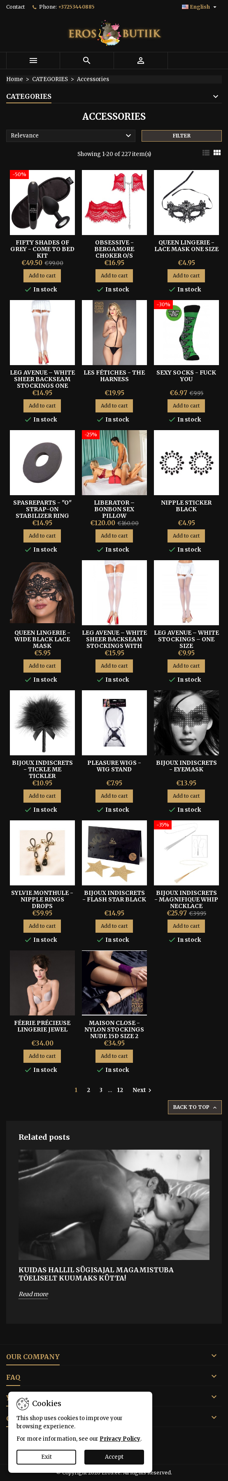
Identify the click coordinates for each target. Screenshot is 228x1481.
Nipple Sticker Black (186, 506)
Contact (15, 7)
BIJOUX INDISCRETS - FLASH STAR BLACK (114, 896)
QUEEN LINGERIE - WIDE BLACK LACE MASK (42, 639)
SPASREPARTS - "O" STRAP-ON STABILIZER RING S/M (42, 512)
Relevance (72, 136)
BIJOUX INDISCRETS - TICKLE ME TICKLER (42, 769)
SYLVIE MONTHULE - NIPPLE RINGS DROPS (42, 899)
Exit (46, 1456)
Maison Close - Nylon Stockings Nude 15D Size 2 (114, 1029)
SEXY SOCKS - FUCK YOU (186, 376)
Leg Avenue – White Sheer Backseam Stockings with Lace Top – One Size (114, 642)
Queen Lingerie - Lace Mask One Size (186, 246)
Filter (182, 136)
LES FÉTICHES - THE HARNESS (114, 376)
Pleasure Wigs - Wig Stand (114, 766)
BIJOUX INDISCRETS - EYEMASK (186, 766)
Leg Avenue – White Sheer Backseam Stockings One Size (42, 382)
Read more (33, 1294)
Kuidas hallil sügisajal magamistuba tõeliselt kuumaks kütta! (96, 1274)
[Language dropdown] (200, 7)
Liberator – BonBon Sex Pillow (114, 509)
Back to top (195, 1107)
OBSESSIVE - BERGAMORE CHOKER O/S (114, 249)
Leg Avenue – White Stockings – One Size (186, 639)
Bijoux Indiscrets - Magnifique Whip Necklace (186, 899)
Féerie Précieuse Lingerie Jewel (42, 1026)
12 (120, 1090)
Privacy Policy (120, 1438)
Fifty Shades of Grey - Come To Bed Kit (42, 249)
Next (143, 1090)
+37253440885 (76, 7)
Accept (114, 1456)
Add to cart (42, 275)
